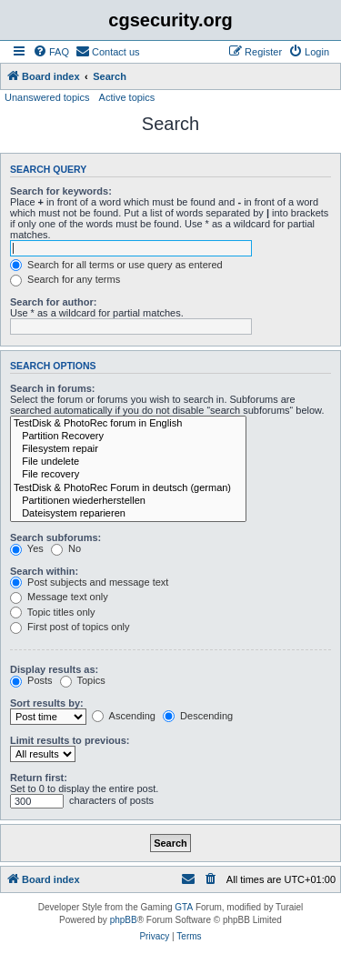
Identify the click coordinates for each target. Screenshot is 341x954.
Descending (198, 715)
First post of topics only (70, 626)
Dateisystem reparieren (128, 513)
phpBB (123, 920)
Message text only (59, 596)
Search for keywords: (61, 191)
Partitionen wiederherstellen (128, 501)
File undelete (128, 462)
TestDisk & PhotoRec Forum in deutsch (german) (128, 488)
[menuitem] (51, 52)
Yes (27, 548)
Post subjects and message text (89, 582)
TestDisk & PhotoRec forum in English (128, 423)
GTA (184, 907)
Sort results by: (47, 703)
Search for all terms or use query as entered (116, 264)
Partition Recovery (128, 436)
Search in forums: (52, 388)
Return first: (38, 777)
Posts (31, 680)
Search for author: (53, 301)
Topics (82, 680)
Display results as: (54, 669)
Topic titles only (52, 612)
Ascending (123, 715)
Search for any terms (65, 279)
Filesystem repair (128, 449)
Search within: (44, 571)
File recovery (128, 474)
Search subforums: (55, 537)
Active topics (127, 97)
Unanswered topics (47, 97)
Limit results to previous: (69, 740)
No (66, 548)
